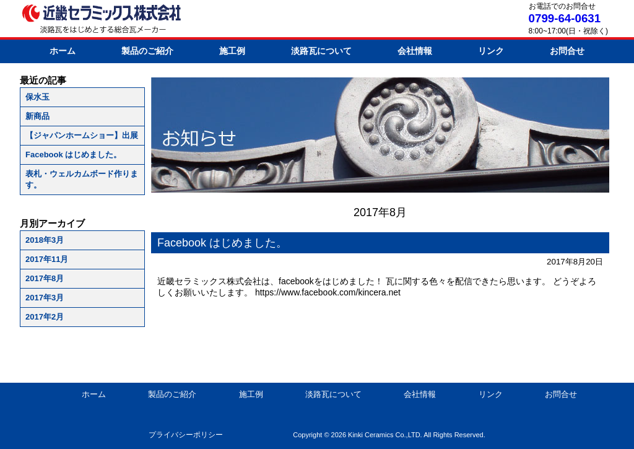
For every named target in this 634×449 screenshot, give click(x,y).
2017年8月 (44, 278)
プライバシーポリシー (186, 434)
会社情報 (414, 51)
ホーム (63, 51)
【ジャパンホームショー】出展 (81, 135)
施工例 (232, 51)
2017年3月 (44, 297)
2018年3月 (44, 240)
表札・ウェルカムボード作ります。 (81, 179)
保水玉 (37, 97)
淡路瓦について (321, 51)
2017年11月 (46, 259)
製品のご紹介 (147, 51)
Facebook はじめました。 (73, 154)
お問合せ (567, 51)
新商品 (37, 116)
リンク (491, 51)
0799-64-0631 (565, 18)
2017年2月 (44, 316)
